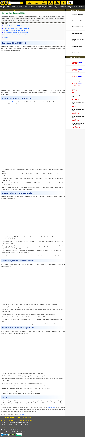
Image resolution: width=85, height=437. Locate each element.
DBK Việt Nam (51, 407)
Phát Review (22, 414)
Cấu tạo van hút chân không (77, 46)
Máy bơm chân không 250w (77, 33)
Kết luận (5, 37)
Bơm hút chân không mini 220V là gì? (12, 26)
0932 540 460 (12, 427)
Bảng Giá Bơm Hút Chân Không (77, 14)
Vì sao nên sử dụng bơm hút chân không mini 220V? (16, 28)
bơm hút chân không (10, 101)
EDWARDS (80, 62)
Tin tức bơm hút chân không (10, 10)
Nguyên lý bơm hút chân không (77, 52)
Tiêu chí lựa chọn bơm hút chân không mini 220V (15, 35)
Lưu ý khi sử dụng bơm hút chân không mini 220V (15, 32)
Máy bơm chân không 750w (77, 20)
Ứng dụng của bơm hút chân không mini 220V (14, 30)
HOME (2, 10)
